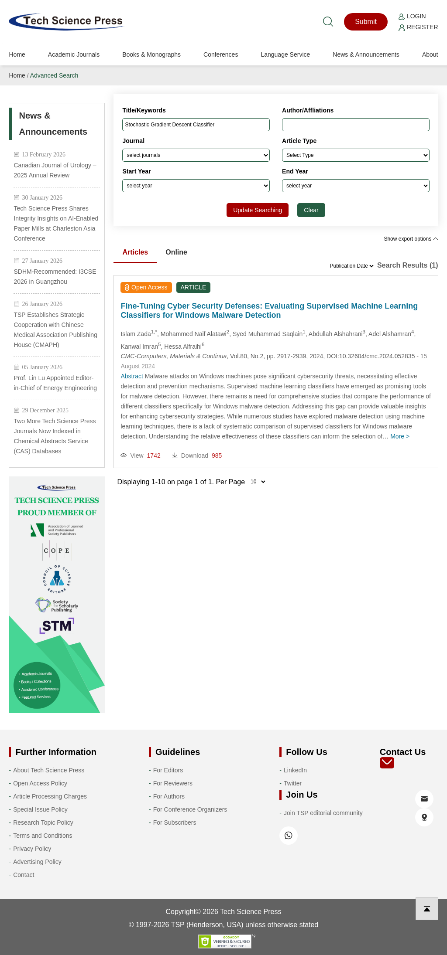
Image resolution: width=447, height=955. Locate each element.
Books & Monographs (151, 54)
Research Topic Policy (43, 822)
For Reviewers (173, 783)
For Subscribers (174, 822)
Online (176, 252)
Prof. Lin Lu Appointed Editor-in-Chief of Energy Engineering (55, 382)
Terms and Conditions (42, 835)
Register (418, 27)
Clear (311, 210)
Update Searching (257, 210)
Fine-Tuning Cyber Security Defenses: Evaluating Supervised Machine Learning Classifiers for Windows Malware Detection (269, 310)
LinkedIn (295, 770)
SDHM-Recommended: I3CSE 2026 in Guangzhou (55, 276)
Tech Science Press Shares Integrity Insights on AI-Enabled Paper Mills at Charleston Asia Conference (56, 223)
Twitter (293, 783)
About (430, 54)
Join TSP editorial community (323, 812)
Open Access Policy (40, 783)
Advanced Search (54, 75)
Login (412, 16)
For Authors (169, 796)
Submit (366, 21)
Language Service (285, 54)
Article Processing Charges (50, 796)
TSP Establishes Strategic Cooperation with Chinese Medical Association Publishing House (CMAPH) (55, 329)
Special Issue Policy (40, 809)
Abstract (131, 376)
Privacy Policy (32, 848)
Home (17, 54)
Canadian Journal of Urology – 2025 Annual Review (55, 170)
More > (399, 436)
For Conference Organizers (190, 809)
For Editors (168, 770)
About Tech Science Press (48, 770)
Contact (23, 874)
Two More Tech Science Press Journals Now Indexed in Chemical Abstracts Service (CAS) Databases (55, 436)
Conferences (220, 54)
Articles (135, 252)
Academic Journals (74, 54)
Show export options (411, 239)
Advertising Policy (37, 861)
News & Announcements (366, 54)
